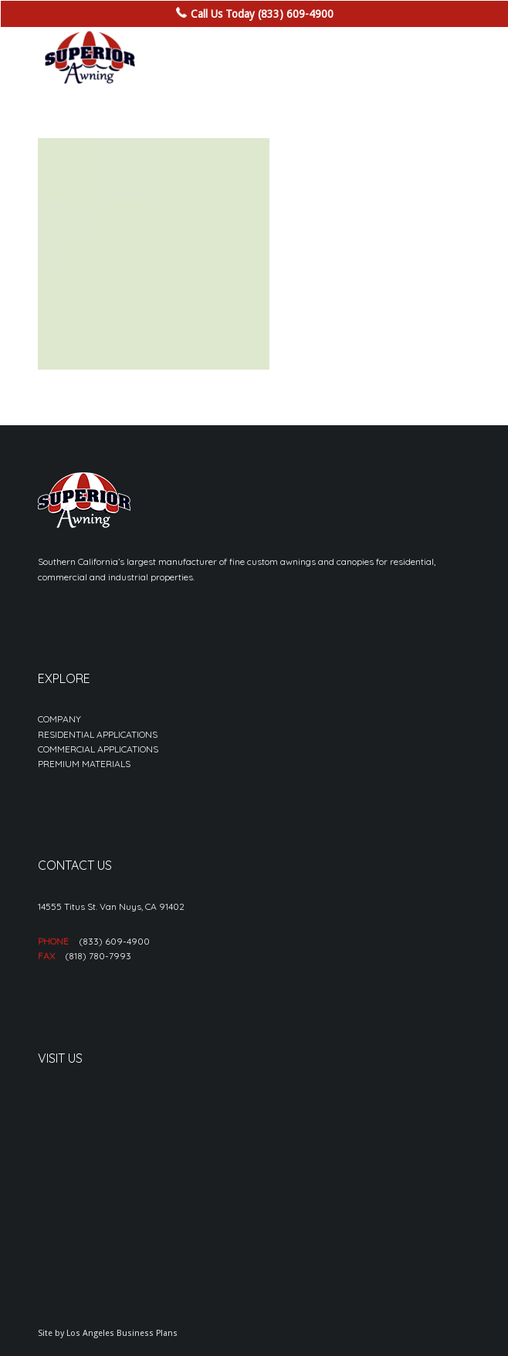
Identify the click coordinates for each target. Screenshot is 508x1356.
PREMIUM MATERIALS (84, 763)
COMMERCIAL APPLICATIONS (98, 749)
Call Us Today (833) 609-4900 (262, 14)
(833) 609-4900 (114, 941)
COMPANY (59, 719)
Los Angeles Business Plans (122, 1333)
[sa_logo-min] (210, 58)
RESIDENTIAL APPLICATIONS (97, 734)
